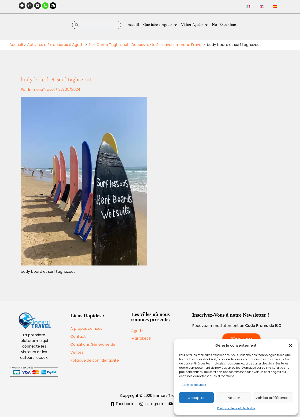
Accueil (133, 24)
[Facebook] (121, 404)
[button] (290, 345)
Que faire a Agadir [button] (160, 25)
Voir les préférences (272, 397)
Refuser (233, 397)
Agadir (137, 331)
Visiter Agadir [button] (194, 25)
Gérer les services (193, 385)
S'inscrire (241, 338)
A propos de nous (86, 328)
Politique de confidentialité (236, 408)
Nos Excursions (224, 24)
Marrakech (141, 338)
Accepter (196, 397)
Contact (78, 336)
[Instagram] (151, 404)
